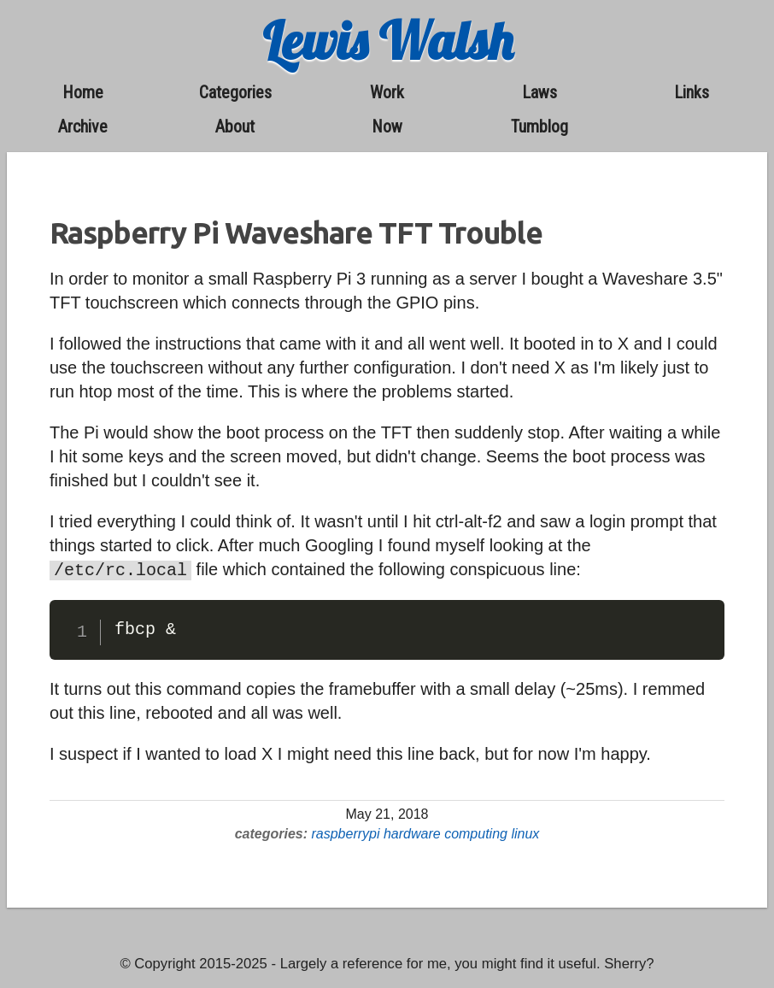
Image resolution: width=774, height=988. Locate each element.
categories (235, 92)
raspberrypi (345, 832)
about (235, 126)
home (82, 92)
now (387, 126)
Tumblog (539, 126)
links (691, 92)
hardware (412, 832)
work (387, 92)
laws (539, 92)
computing (475, 832)
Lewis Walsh (387, 41)
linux (525, 832)
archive (83, 126)
